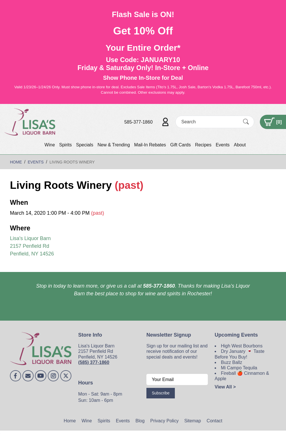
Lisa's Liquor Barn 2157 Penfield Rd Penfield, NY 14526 (32, 246)
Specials (84, 144)
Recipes (203, 144)
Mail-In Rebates (150, 144)
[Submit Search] (246, 122)
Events (223, 144)
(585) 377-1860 (93, 362)
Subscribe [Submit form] (160, 393)
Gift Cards (180, 144)
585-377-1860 (138, 122)
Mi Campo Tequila (239, 367)
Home (70, 420)
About (240, 144)
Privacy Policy (164, 420)
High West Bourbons (241, 345)
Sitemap (192, 420)
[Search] (209, 121)
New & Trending (114, 144)
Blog (140, 420)
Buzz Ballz (231, 362)
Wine (50, 144)
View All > (225, 386)
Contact (214, 420)
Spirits (65, 144)
